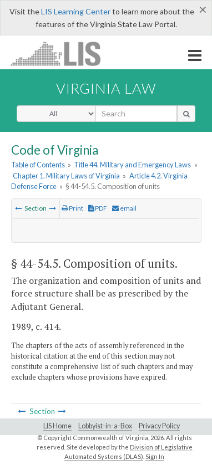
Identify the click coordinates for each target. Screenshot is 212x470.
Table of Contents (38, 164)
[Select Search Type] (56, 113)
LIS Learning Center (75, 11)
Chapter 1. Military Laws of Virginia (66, 175)
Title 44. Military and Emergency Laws (132, 164)
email (124, 208)
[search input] (136, 113)
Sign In (154, 456)
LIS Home (57, 426)
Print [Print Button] (72, 208)
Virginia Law (106, 88)
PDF (97, 208)
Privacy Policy (159, 426)
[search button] (186, 113)
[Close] (203, 9)
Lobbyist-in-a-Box (105, 426)
